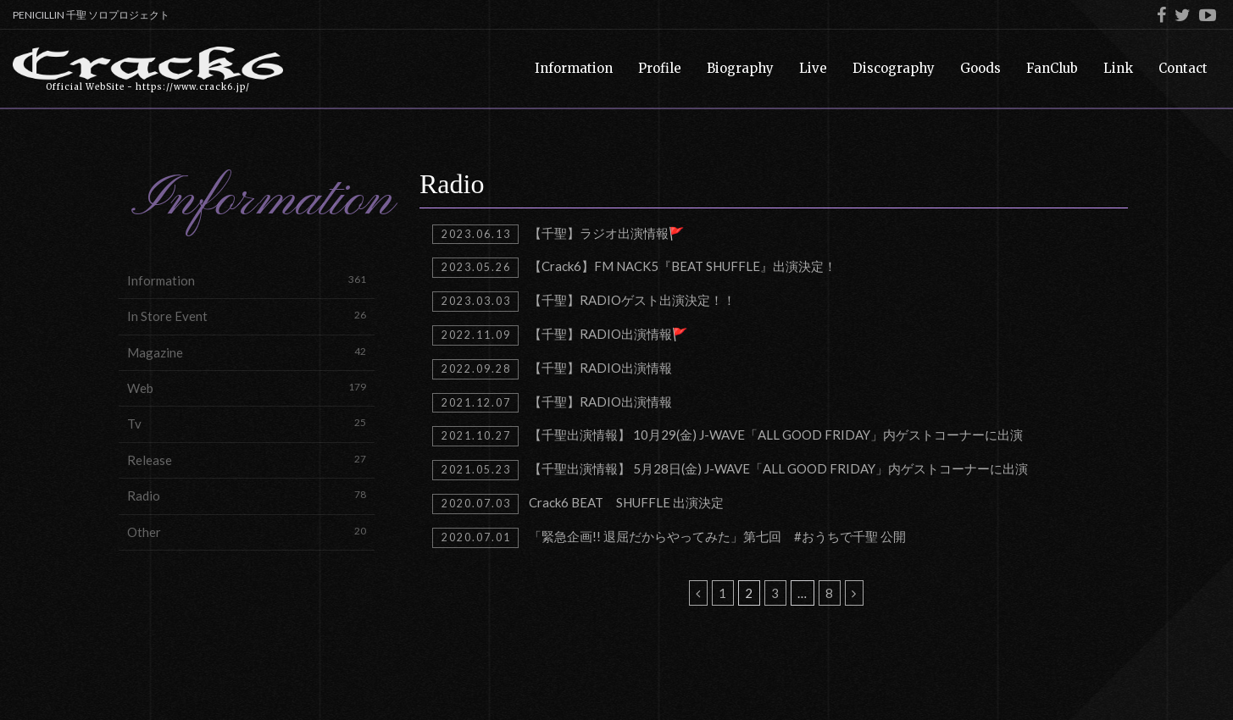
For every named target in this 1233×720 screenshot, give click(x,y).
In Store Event (246, 315)
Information (246, 280)
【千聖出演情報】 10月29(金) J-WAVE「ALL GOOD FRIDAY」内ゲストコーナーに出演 (727, 436)
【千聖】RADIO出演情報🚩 (560, 335)
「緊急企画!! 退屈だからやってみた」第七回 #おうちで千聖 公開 (669, 538)
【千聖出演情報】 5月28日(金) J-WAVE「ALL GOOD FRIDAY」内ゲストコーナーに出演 (730, 470)
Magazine (246, 352)
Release (246, 459)
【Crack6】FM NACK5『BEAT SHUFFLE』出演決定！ (634, 268)
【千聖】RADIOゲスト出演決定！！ (584, 301)
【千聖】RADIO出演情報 (552, 369)
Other (246, 531)
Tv (246, 423)
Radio (246, 495)
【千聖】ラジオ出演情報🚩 (558, 234)
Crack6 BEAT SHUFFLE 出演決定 (578, 504)
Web (246, 387)
